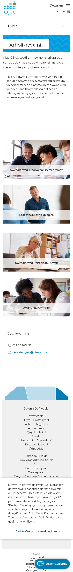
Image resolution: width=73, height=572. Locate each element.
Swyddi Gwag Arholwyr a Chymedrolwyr (36, 170)
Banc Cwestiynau (36, 468)
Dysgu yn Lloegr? (36, 444)
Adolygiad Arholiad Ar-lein (36, 460)
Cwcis (36, 554)
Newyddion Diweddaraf (36, 440)
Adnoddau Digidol (36, 456)
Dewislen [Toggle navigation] (60, 5)
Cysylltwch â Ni (36, 432)
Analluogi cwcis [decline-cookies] (50, 531)
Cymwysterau (36, 416)
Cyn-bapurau (36, 472)
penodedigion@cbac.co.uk (27, 352)
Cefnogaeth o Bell (36, 570)
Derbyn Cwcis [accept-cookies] (24, 531)
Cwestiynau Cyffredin (36, 307)
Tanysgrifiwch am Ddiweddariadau (36, 476)
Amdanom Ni (36, 428)
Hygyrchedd (36, 557)
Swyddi (36, 436)
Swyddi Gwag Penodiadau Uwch (36, 263)
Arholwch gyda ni (36, 424)
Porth (36, 464)
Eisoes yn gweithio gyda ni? (36, 215)
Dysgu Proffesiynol (36, 420)
